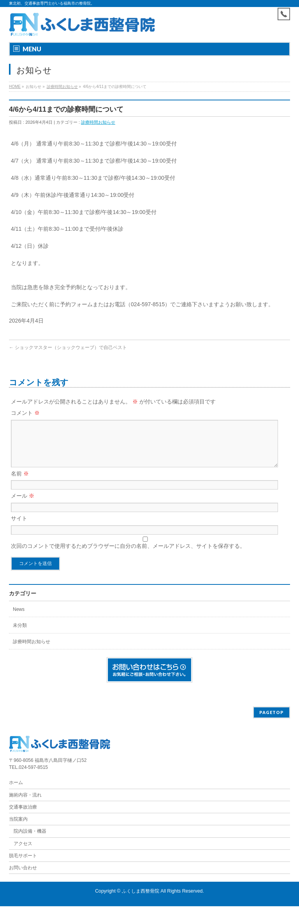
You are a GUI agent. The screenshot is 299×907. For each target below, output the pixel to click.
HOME (15, 86)
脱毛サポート (25, 856)
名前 (20, 483)
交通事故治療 (23, 808)
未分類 (20, 634)
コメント (25, 413)
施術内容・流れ (25, 795)
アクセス (23, 844)
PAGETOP (271, 713)
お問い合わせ (23, 868)
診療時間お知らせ (62, 86)
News (19, 618)
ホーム (16, 783)
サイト (19, 528)
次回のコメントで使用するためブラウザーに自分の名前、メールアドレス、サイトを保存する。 (128, 555)
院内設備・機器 (30, 832)
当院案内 (18, 820)
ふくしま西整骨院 (140, 892)
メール (22, 505)
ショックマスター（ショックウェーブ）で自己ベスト (68, 347)
